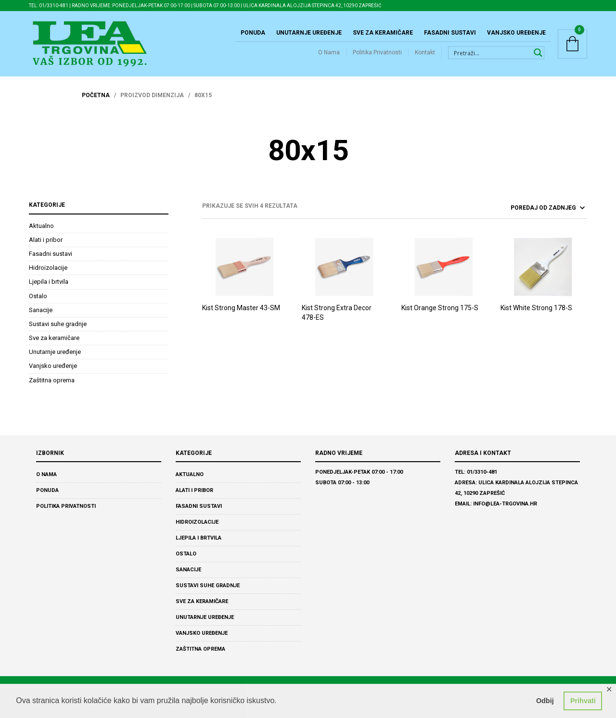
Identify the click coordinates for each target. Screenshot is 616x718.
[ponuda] (522, 207)
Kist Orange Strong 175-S (439, 308)
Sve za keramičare (383, 32)
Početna (96, 95)
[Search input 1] (490, 52)
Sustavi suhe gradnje (58, 324)
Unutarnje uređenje (309, 32)
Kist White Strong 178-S (536, 308)
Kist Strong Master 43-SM (241, 308)
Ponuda (253, 32)
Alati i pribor (46, 239)
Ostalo (38, 296)
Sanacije (40, 310)
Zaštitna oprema (52, 380)
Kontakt (425, 52)
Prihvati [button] (583, 701)
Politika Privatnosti (377, 52)
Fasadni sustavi (450, 32)
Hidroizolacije (48, 267)
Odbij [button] (545, 701)
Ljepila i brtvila (48, 281)
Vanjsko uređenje (516, 32)
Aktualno (41, 225)
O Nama (329, 52)
